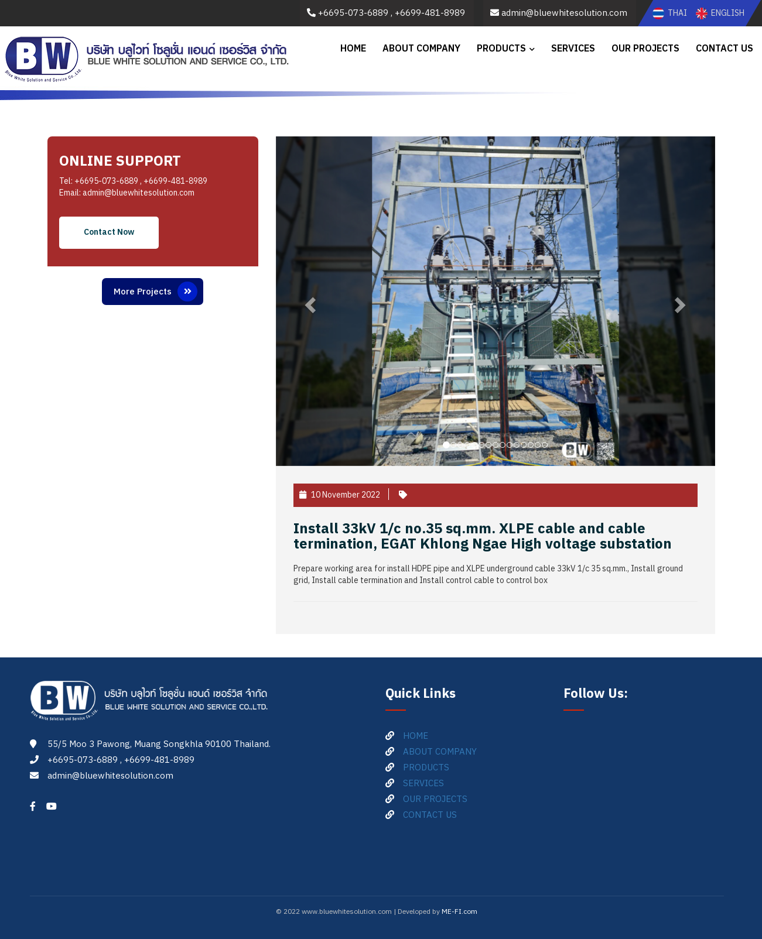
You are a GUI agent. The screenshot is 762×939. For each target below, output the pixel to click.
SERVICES (573, 49)
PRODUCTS (501, 49)
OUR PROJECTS (645, 49)
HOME (353, 49)
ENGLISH (720, 13)
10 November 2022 (339, 495)
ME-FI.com (459, 911)
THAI (670, 13)
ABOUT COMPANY (421, 49)
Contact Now (109, 232)
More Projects (155, 291)
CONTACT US (724, 49)
